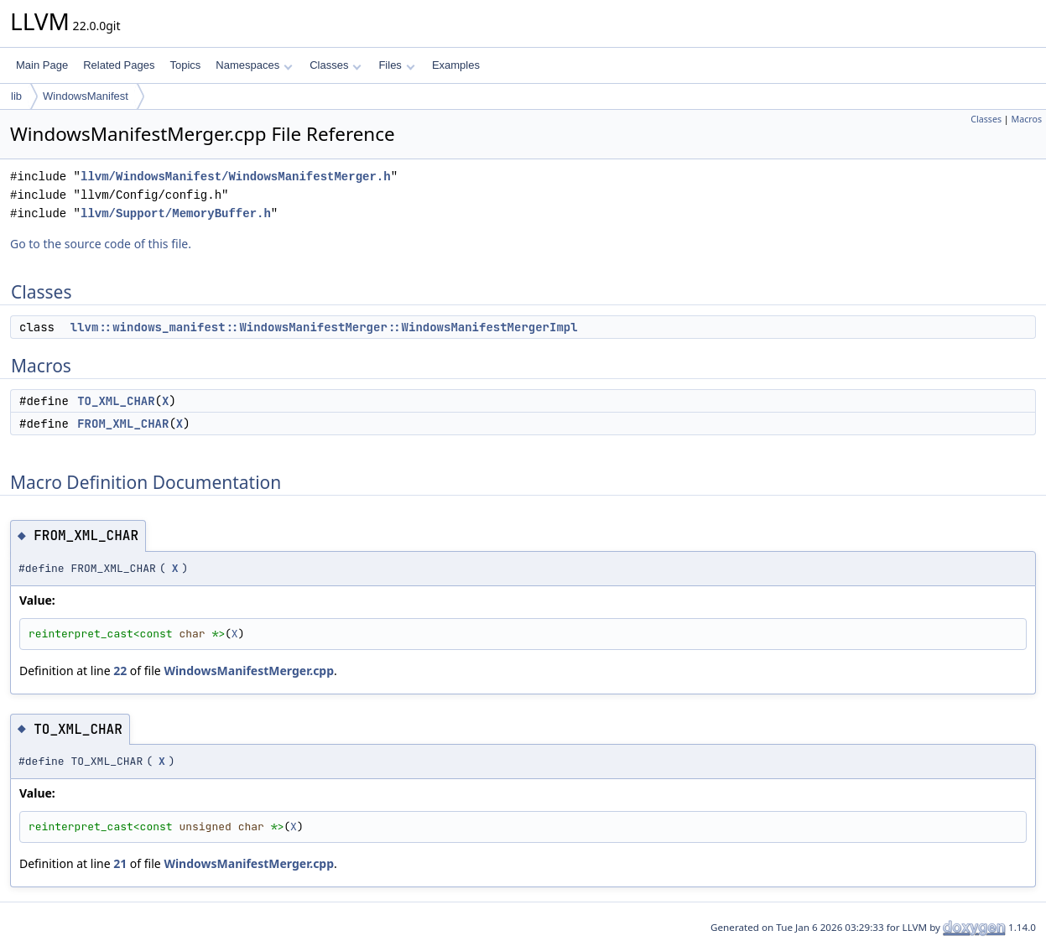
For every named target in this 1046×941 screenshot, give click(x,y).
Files (396, 65)
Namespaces (254, 65)
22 (120, 670)
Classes (336, 65)
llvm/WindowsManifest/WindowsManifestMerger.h (236, 177)
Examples (456, 65)
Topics (184, 65)
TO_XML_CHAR (115, 400)
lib (16, 96)
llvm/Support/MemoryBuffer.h (176, 213)
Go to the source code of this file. (100, 244)
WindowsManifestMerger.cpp (249, 670)
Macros (1027, 119)
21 (120, 863)
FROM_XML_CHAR (123, 423)
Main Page (42, 65)
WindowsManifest (85, 96)
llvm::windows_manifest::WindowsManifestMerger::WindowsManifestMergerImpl (324, 327)
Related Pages (118, 65)
